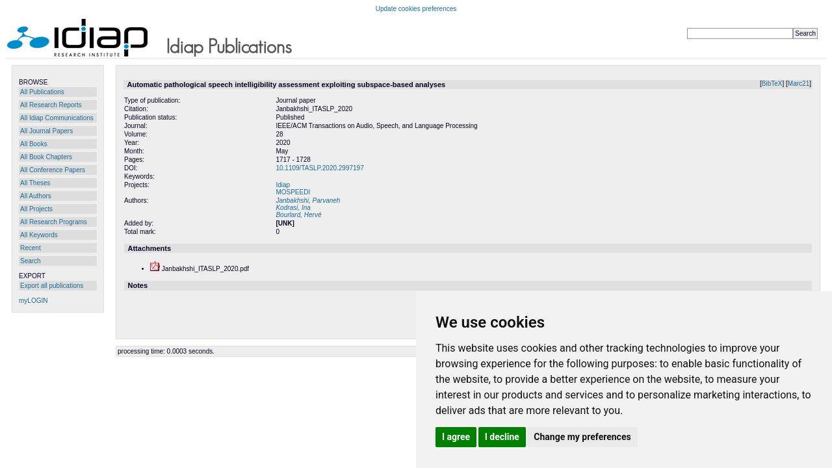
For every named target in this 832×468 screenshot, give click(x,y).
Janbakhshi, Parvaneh (308, 200)
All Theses (35, 183)
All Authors (35, 196)
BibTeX (772, 83)
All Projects (36, 209)
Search (30, 261)
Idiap (283, 184)
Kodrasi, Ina (293, 207)
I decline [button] (502, 437)
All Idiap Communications (57, 118)
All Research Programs (53, 222)
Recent (30, 248)
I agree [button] (456, 437)
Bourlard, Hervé (298, 214)
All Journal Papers (46, 131)
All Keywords (39, 235)
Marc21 (798, 83)
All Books (33, 144)
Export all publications (51, 285)
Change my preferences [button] (582, 437)
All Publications (42, 92)
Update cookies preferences (416, 8)
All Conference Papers (52, 170)
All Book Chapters (46, 157)
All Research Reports (50, 105)
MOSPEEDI (293, 192)
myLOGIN (33, 300)
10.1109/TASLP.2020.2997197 (319, 168)
